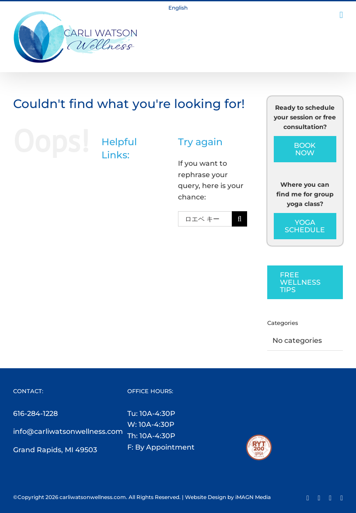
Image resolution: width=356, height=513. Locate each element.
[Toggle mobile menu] (341, 15)
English (178, 7)
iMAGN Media (253, 497)
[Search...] (205, 219)
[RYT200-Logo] (259, 440)
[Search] (239, 219)
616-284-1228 (35, 413)
